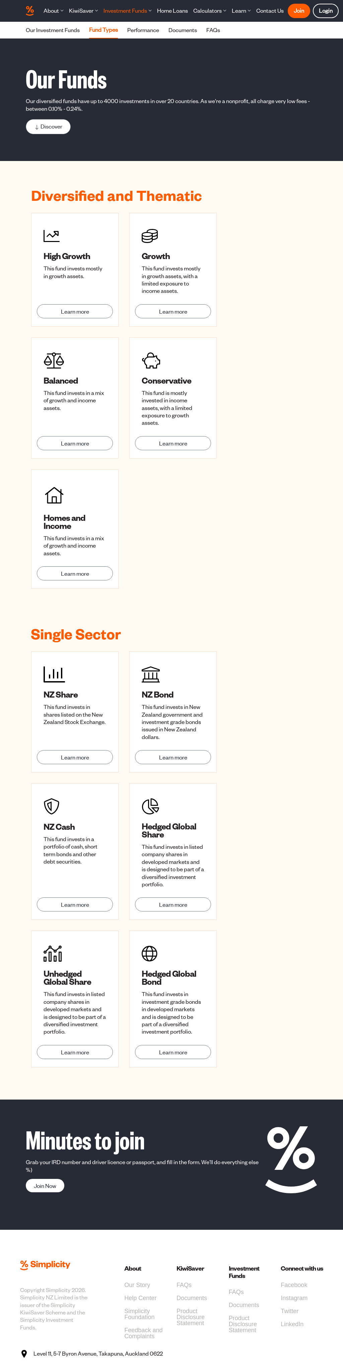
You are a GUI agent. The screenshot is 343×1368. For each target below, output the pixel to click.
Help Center (140, 1298)
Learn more (75, 311)
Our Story (137, 1285)
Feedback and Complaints (143, 1333)
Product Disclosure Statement (191, 1317)
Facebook (294, 1285)
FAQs (184, 1285)
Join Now (45, 1185)
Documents (192, 1298)
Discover (48, 126)
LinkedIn (292, 1324)
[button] (54, 10)
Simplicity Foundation (139, 1314)
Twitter (289, 1311)
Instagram (294, 1298)
